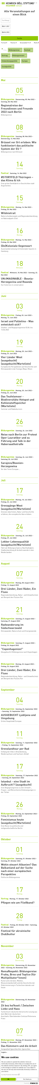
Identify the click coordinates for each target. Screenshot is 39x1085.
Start (4, 26)
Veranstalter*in (25, 43)
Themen (12, 43)
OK (8, 1079)
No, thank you (27, 1079)
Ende (4, 32)
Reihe (36, 43)
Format (3, 43)
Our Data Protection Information (9, 1074)
